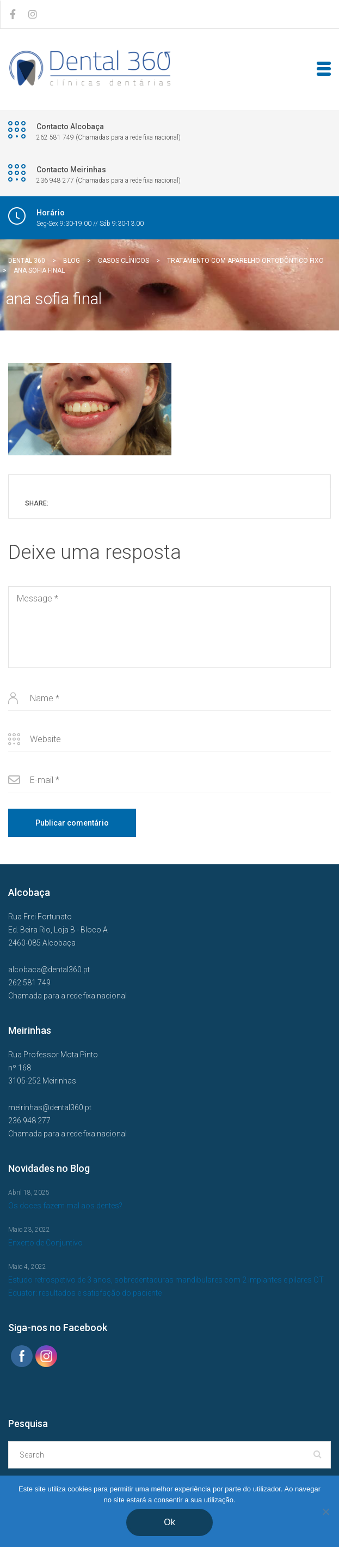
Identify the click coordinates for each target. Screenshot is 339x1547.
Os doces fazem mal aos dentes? (65, 1205)
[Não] (325, 1511)
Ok (169, 1522)
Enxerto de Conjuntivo (45, 1242)
